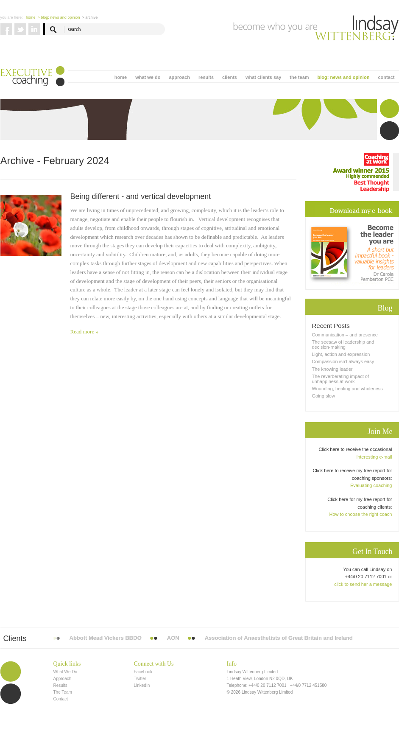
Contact (60, 699)
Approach (62, 678)
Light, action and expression (341, 354)
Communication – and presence (345, 334)
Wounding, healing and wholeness (347, 388)
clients (229, 77)
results (206, 77)
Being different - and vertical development (140, 196)
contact (386, 77)
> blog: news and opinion (59, 17)
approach (179, 77)
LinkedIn (142, 685)
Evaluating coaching (371, 485)
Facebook (143, 671)
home (120, 77)
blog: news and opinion (344, 77)
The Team (62, 692)
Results (60, 685)
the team (299, 77)
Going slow (323, 395)
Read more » (84, 331)
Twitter (140, 678)
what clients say (263, 77)
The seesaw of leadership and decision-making (343, 344)
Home (31, 17)
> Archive (90, 17)
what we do (147, 77)
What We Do (65, 671)
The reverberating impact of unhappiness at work (340, 379)
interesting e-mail (374, 456)
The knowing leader (332, 369)
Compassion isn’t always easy (343, 361)
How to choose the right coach (360, 514)
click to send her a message (363, 584)
